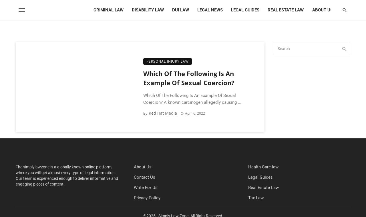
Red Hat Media (163, 113)
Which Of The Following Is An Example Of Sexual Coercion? (188, 78)
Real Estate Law (286, 10)
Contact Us (144, 177)
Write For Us (146, 187)
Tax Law (256, 197)
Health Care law (263, 167)
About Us (322, 10)
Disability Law (148, 10)
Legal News (210, 10)
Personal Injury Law (167, 61)
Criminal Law (109, 10)
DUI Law (180, 10)
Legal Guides (245, 10)
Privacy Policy (147, 197)
